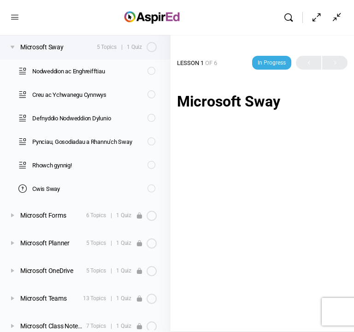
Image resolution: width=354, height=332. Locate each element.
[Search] (291, 17)
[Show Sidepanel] (334, 17)
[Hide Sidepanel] (317, 17)
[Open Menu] (14, 17)
